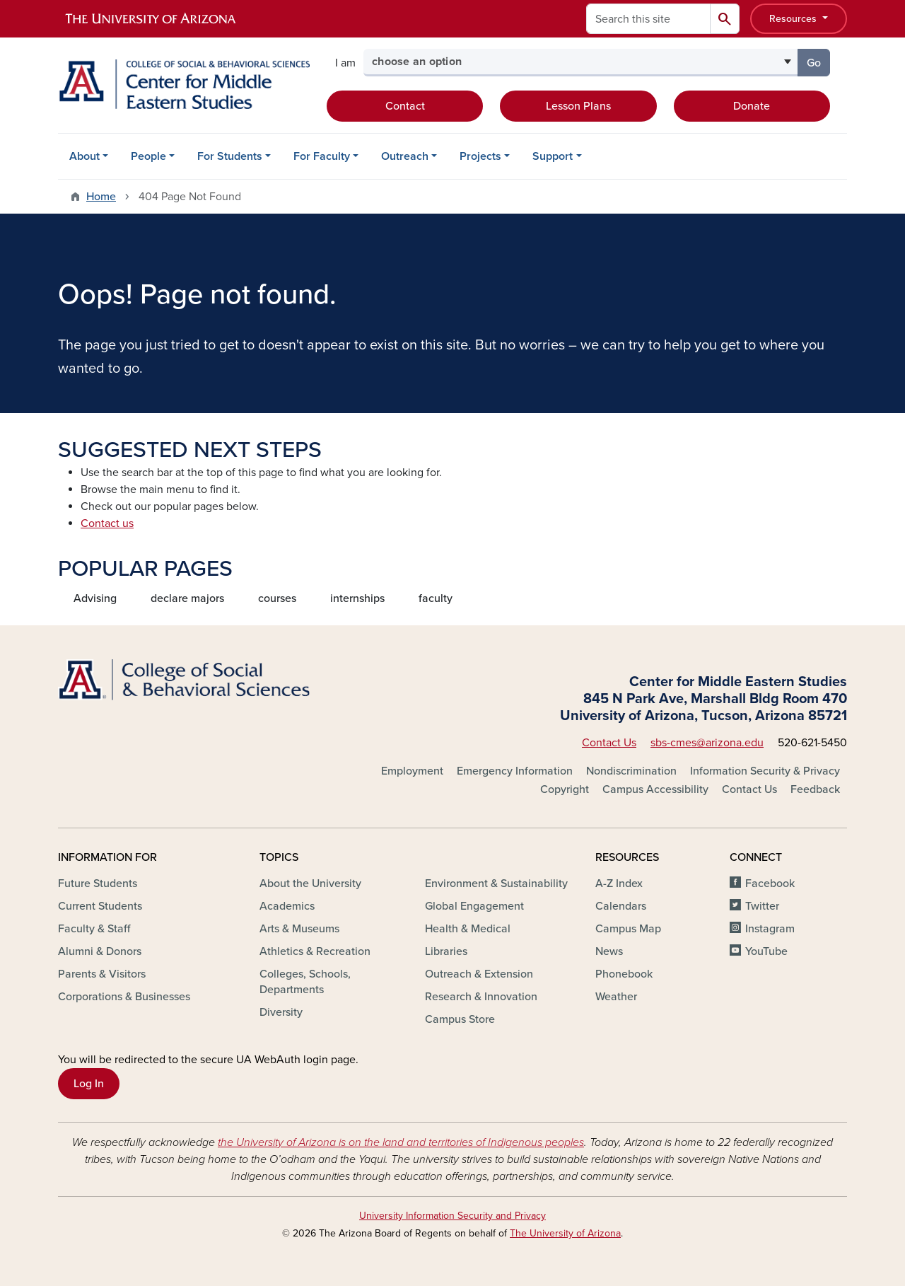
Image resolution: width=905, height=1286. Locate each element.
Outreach (404, 156)
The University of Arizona (565, 1233)
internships (357, 598)
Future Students (97, 883)
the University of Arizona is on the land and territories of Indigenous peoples (401, 1142)
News (609, 951)
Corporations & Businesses (124, 997)
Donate (751, 106)
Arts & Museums (299, 929)
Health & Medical (467, 929)
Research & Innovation (481, 997)
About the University (310, 883)
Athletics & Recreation (314, 951)
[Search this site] (648, 19)
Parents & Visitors (102, 974)
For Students (229, 156)
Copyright (564, 789)
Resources (794, 19)
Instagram (770, 929)
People (148, 156)
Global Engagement (474, 906)
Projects (480, 156)
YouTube (766, 951)
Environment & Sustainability (496, 883)
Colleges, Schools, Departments (305, 982)
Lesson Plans (578, 106)
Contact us (107, 523)
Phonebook (624, 974)
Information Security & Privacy (765, 771)
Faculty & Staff (94, 929)
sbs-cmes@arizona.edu (707, 743)
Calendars (620, 906)
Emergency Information (515, 771)
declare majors (187, 598)
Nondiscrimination (631, 771)
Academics (287, 906)
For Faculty (321, 156)
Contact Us (609, 743)
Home (101, 197)
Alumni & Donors (99, 951)
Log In (89, 1084)
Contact (405, 106)
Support (552, 156)
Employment (412, 771)
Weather (616, 997)
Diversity (281, 1012)
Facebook (770, 883)
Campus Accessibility (655, 789)
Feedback (815, 789)
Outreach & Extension (479, 974)
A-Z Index (619, 883)
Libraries (446, 951)
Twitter (762, 906)
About (84, 156)
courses (277, 598)
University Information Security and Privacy (452, 1216)
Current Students (100, 906)
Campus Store (460, 1019)
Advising (95, 598)
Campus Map (628, 929)
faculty (435, 598)
